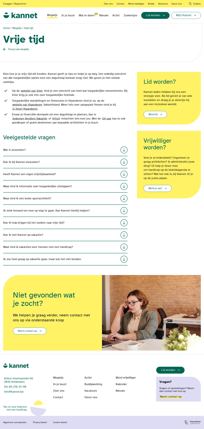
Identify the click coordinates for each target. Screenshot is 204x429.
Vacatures (163, 3)
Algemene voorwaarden (15, 422)
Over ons (108, 3)
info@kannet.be (14, 391)
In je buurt (68, 15)
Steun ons (177, 3)
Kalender (121, 384)
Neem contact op (27, 330)
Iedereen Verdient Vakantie (29, 118)
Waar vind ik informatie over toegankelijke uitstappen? (65, 186)
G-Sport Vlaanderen (24, 109)
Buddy (151, 3)
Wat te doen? (87, 14)
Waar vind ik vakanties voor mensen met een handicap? (65, 247)
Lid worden (168, 370)
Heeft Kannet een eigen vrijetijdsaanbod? (65, 174)
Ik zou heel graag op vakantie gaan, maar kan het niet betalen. (65, 259)
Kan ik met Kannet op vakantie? (65, 234)
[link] (20, 15)
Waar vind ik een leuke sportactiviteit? (65, 198)
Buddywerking (93, 384)
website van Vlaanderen (27, 104)
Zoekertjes (130, 15)
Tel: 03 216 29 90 (15, 386)
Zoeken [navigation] (197, 3)
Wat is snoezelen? (65, 149)
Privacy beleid (40, 422)
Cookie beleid (60, 422)
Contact (120, 3)
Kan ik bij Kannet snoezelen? (65, 162)
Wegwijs (52, 15)
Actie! (116, 15)
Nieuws (103, 15)
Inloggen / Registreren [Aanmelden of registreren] (14, 3)
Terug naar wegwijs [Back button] (18, 49)
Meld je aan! (155, 188)
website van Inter (32, 90)
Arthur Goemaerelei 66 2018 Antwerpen (18, 380)
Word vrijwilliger (136, 3)
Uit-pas (106, 118)
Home (6, 28)
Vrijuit (56, 118)
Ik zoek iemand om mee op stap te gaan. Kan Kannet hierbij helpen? (65, 210)
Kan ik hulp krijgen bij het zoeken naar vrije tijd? (65, 222)
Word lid (153, 114)
